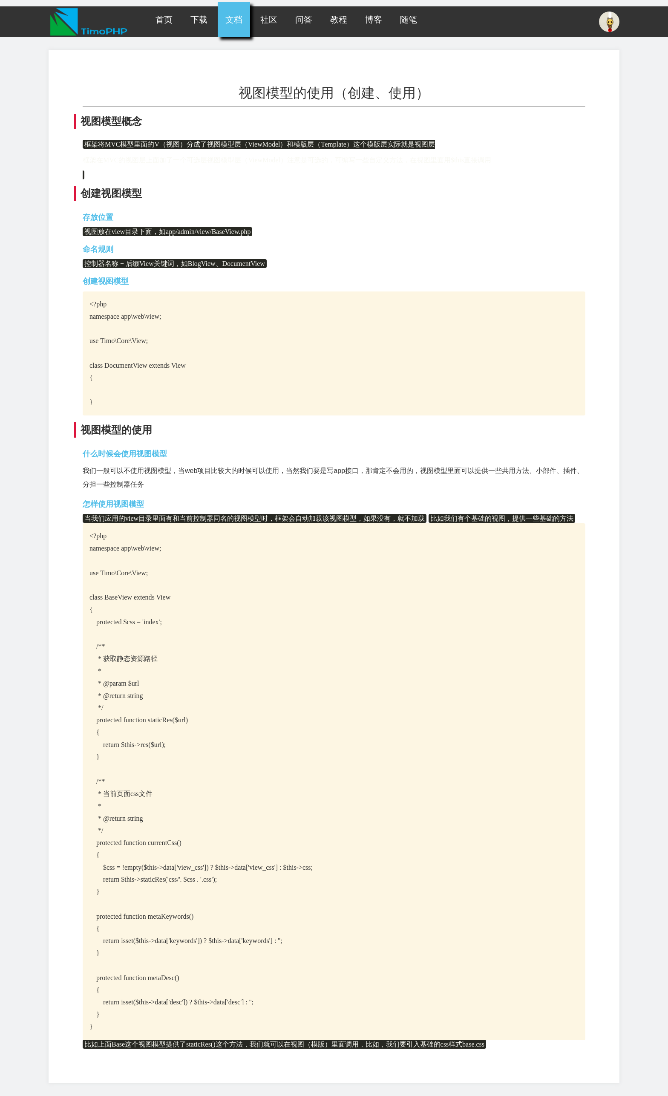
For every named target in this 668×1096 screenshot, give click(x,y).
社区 (268, 19)
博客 (373, 19)
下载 (198, 19)
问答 (303, 19)
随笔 (408, 19)
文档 (233, 19)
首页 (164, 19)
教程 (338, 19)
